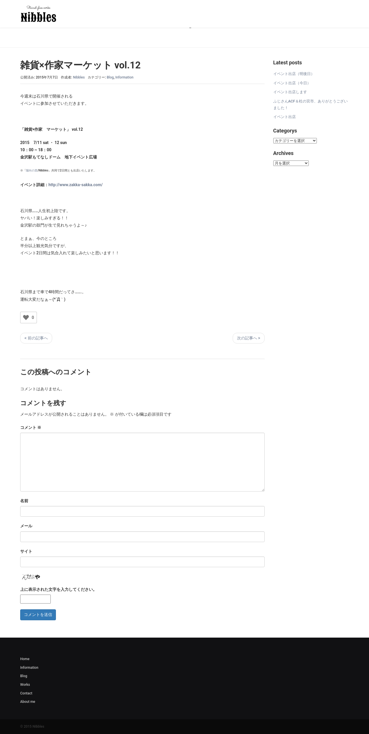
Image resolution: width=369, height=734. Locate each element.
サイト (26, 551)
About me (27, 702)
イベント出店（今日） (292, 83)
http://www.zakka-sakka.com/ (75, 184)
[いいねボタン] (26, 317)
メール (26, 526)
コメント (30, 427)
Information (124, 77)
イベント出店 (284, 117)
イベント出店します (290, 92)
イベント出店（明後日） (294, 74)
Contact (26, 693)
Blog (110, 77)
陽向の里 (31, 170)
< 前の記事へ (36, 338)
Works (25, 685)
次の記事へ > (248, 338)
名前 (24, 500)
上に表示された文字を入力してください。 (58, 589)
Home (24, 659)
